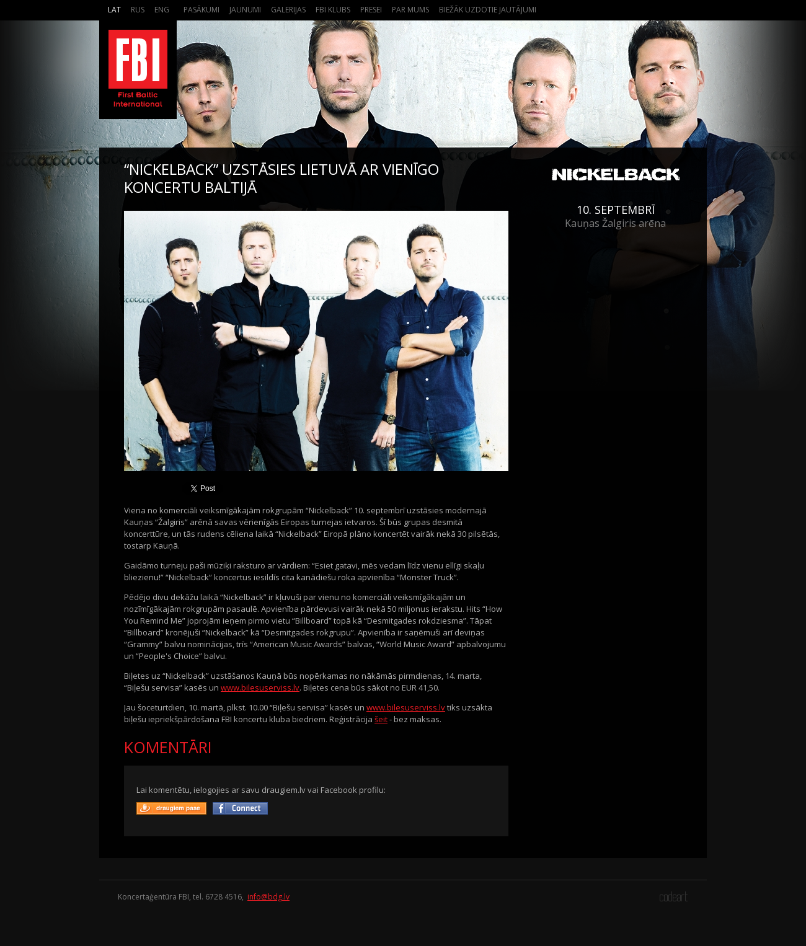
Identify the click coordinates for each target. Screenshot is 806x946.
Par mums (410, 9)
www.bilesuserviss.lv (260, 687)
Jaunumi (245, 9)
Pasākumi (201, 9)
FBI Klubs (333, 9)
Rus (137, 9)
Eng (161, 9)
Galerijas (288, 9)
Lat (114, 9)
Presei (371, 9)
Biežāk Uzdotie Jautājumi (487, 9)
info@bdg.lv (268, 896)
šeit (381, 719)
